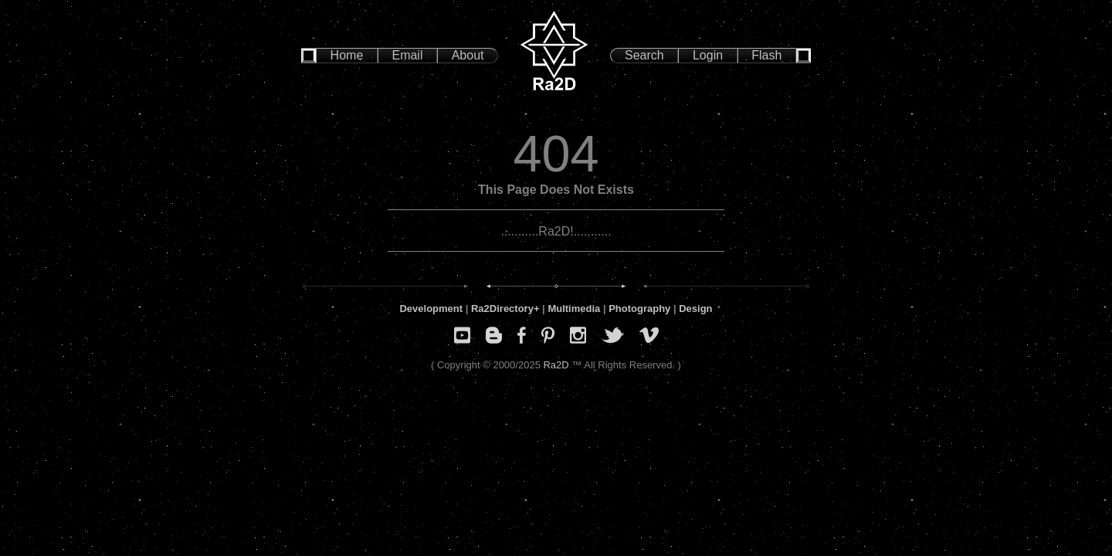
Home (347, 55)
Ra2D (555, 365)
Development (431, 308)
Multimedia (574, 308)
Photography (639, 308)
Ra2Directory (502, 308)
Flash (766, 55)
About (468, 55)
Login (708, 55)
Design (695, 308)
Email (407, 55)
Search (644, 55)
